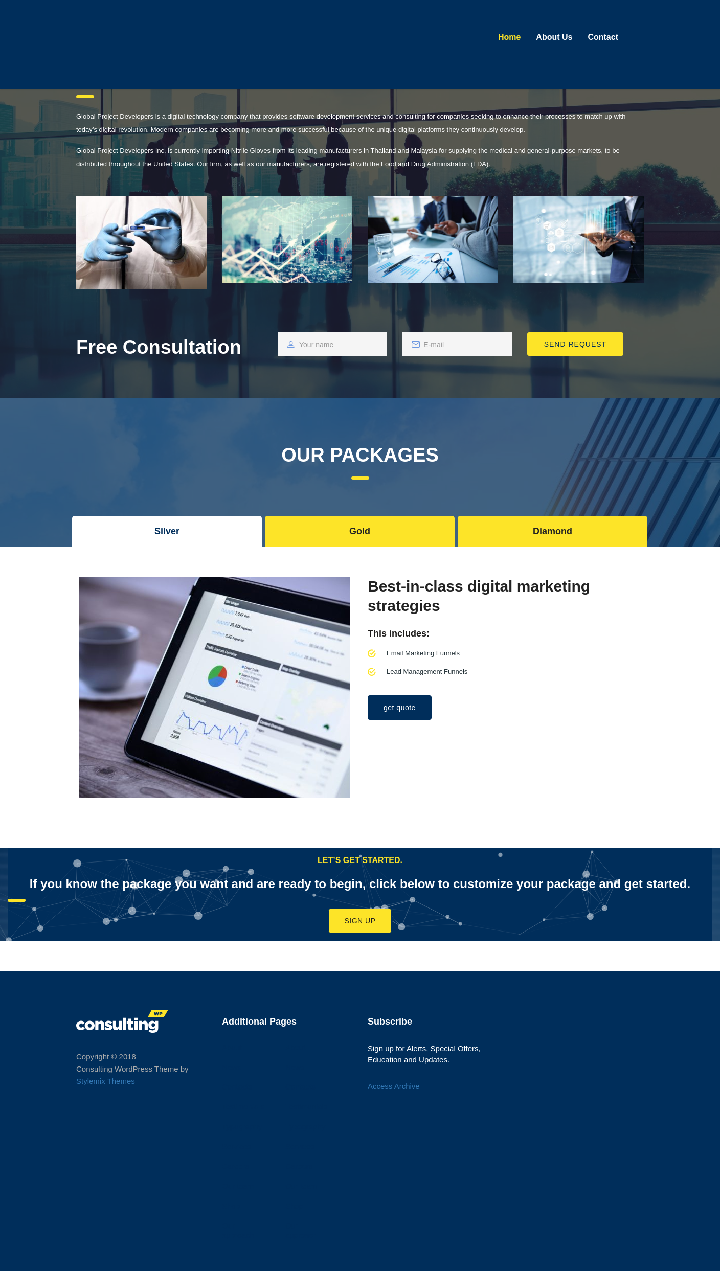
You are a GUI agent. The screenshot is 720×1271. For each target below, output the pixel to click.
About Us (554, 37)
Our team (238, 1186)
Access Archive (394, 1086)
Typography (242, 1126)
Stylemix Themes (105, 1081)
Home (509, 37)
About (232, 1047)
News (231, 1067)
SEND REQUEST (575, 344)
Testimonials (243, 1106)
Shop (231, 1205)
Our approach (238, 1230)
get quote (400, 707)
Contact (603, 37)
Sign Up (359, 921)
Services (237, 1146)
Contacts (237, 1086)
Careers (235, 1166)
